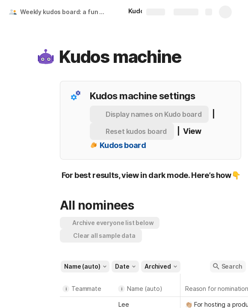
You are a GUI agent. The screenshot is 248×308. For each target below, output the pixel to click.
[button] (46, 57)
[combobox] (87, 303)
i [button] (66, 289)
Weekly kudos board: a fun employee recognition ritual (65, 11)
